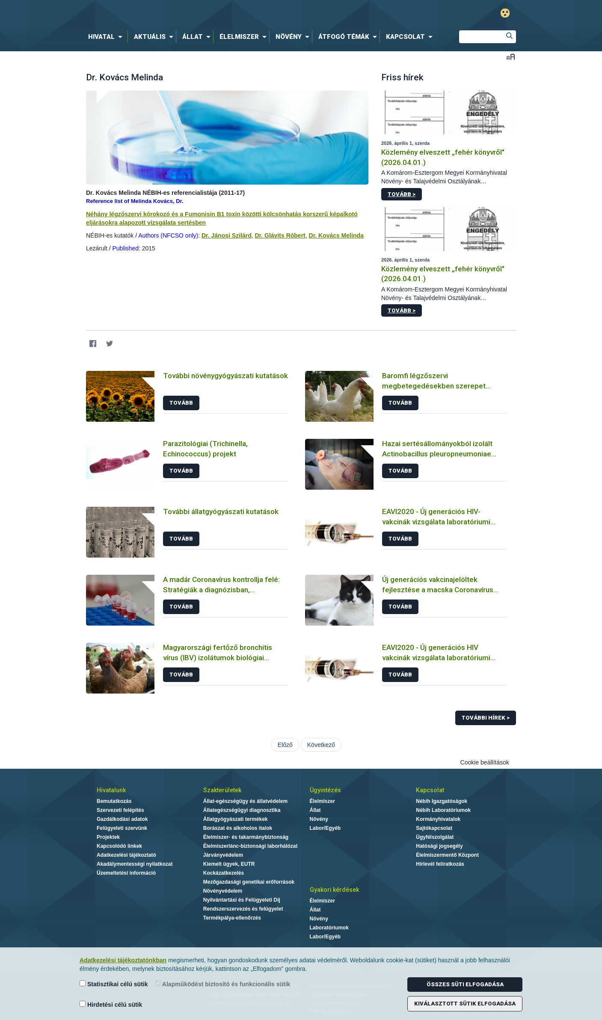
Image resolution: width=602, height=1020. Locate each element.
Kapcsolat (430, 790)
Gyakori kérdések (334, 889)
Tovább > (401, 194)
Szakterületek (222, 790)
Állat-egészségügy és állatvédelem (245, 801)
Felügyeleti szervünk (122, 828)
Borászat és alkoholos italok (237, 828)
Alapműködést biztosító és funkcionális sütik (223, 984)
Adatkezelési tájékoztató (126, 855)
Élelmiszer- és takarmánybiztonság (245, 837)
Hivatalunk (111, 790)
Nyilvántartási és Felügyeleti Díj (241, 900)
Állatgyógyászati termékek (235, 819)
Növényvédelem (222, 891)
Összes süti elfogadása (465, 984)
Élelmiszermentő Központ (447, 855)
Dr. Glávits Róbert (280, 235)
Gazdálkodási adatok (122, 819)
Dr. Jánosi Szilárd (227, 235)
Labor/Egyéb (325, 828)
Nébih (209, 13)
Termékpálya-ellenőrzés (232, 918)
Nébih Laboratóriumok (443, 810)
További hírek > (486, 717)
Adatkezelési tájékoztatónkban (123, 960)
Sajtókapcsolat (434, 828)
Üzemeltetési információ (126, 873)
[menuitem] (107, 36)
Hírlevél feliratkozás (440, 864)
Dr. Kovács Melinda (336, 235)
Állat (315, 810)
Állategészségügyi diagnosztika (242, 810)
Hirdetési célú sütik (111, 1004)
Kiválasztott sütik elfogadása (465, 1003)
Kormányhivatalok (438, 819)
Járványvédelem (223, 855)
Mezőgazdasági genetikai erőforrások (248, 882)
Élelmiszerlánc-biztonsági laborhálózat (250, 846)
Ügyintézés (325, 790)
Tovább (181, 403)
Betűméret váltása (510, 56)
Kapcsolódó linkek (119, 846)
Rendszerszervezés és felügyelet (243, 909)
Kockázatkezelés (223, 873)
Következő (321, 744)
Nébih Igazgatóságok (441, 801)
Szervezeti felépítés (120, 810)
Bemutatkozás (114, 801)
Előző (285, 744)
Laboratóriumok (329, 928)
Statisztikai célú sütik (114, 984)
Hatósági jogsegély (439, 846)
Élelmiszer (322, 801)
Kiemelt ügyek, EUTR (229, 864)
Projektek (108, 837)
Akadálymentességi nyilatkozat (134, 864)
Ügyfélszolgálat (435, 837)
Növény (319, 819)
